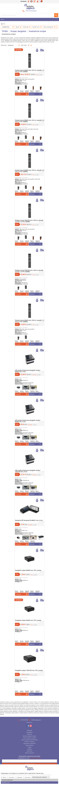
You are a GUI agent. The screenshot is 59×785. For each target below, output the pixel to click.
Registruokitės (18, 78)
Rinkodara (28, 777)
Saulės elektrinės (29, 747)
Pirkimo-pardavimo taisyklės (29, 740)
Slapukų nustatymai (29, 754)
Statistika (19, 777)
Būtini (4, 777)
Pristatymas (29, 732)
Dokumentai (29, 753)
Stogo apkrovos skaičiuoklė (29, 745)
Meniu (2, 19)
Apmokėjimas (29, 734)
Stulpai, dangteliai (18, 31)
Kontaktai (29, 751)
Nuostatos (11, 777)
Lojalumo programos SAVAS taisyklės (29, 741)
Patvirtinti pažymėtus (7, 780)
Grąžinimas (29, 736)
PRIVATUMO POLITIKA (35, 760)
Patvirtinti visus (6, 782)
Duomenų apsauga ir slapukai (29, 738)
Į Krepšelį (18, 94)
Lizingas (29, 749)
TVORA (5, 31)
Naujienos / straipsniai (29, 743)
